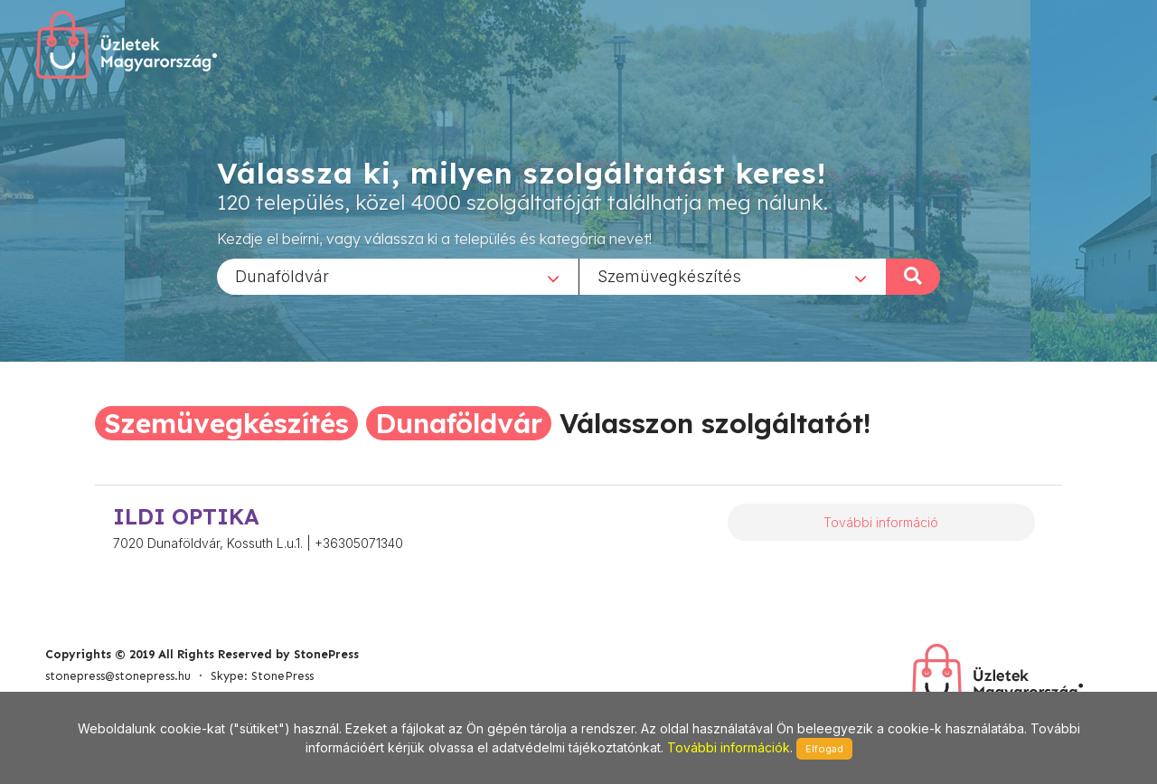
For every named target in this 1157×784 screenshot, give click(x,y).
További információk (728, 747)
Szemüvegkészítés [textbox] (669, 275)
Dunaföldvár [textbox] (282, 275)
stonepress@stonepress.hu (118, 676)
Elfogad (824, 748)
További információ (880, 522)
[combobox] (397, 276)
